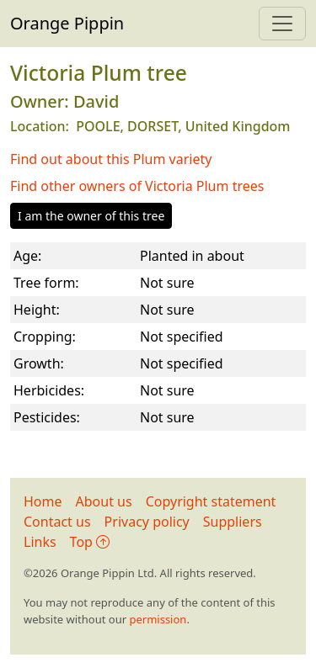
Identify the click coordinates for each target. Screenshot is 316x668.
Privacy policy (147, 521)
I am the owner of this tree (91, 216)
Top (90, 542)
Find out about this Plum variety (111, 159)
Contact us (57, 521)
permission (157, 619)
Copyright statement (211, 501)
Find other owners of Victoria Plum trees (137, 186)
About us (104, 501)
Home (43, 501)
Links (40, 542)
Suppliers (232, 521)
